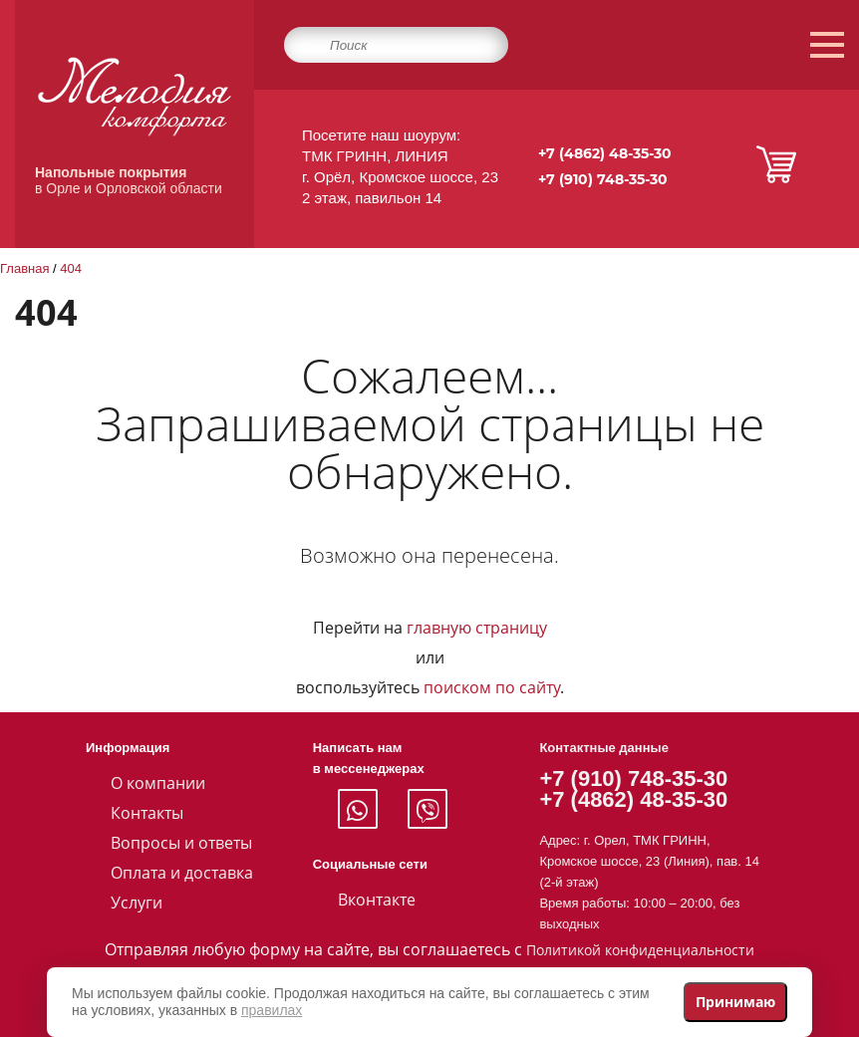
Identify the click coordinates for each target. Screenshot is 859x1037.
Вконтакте (377, 899)
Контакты (147, 813)
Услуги (136, 902)
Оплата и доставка (182, 873)
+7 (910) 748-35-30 (603, 179)
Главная (24, 268)
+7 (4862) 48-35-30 (605, 153)
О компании (158, 783)
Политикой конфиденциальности (640, 949)
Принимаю (735, 1001)
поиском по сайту (492, 687)
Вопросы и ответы (181, 843)
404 (71, 268)
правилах (271, 1010)
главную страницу (477, 628)
